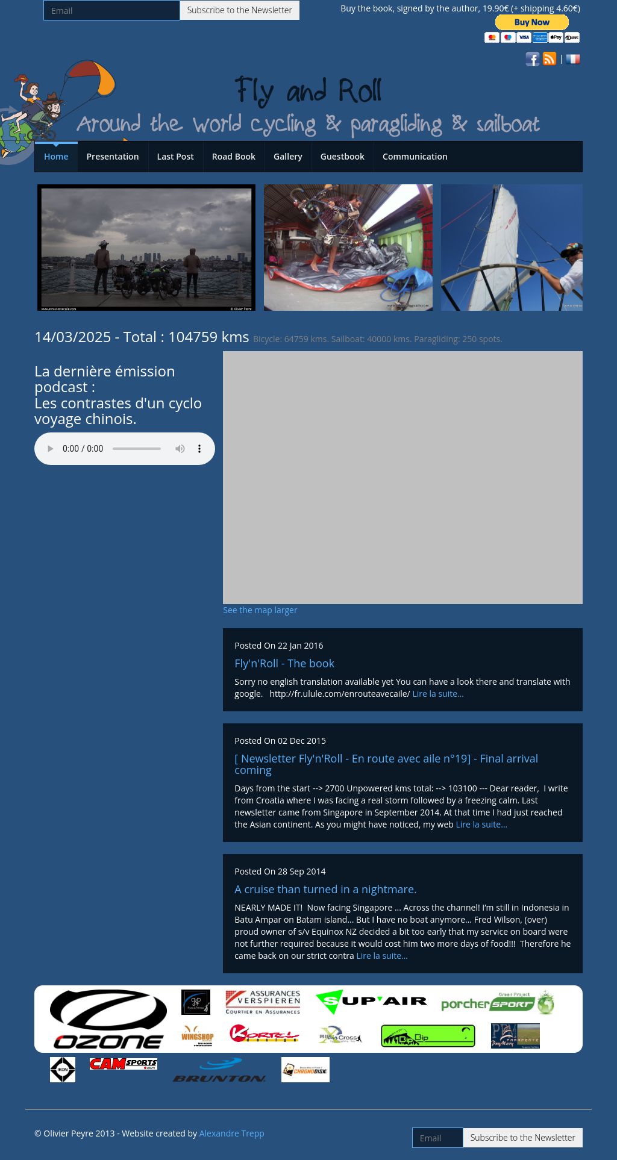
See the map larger (260, 610)
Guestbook (343, 156)
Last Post (175, 156)
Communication (415, 156)
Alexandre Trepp (232, 1133)
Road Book (233, 156)
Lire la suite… (438, 693)
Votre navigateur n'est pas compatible (124, 448)
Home (56, 156)
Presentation (113, 156)
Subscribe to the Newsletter (239, 10)
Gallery (288, 156)
